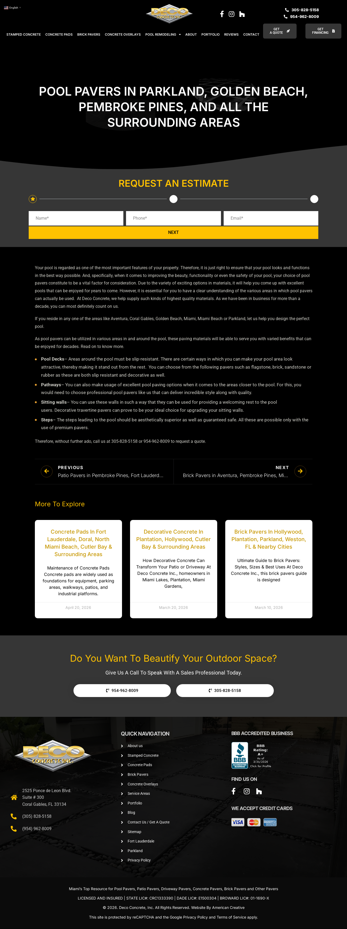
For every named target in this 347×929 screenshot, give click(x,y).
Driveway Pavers (176, 889)
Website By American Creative (218, 907)
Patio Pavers (148, 889)
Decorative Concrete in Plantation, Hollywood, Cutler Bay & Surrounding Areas (173, 539)
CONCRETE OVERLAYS (123, 34)
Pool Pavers (124, 889)
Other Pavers (266, 889)
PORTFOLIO (210, 34)
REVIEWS (231, 34)
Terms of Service (231, 917)
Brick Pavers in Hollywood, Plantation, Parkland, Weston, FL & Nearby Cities (268, 539)
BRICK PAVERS (88, 34)
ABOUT (191, 34)
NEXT (173, 233)
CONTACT (251, 34)
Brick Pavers (235, 889)
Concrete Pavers (207, 889)
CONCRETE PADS (59, 34)
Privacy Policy (195, 917)
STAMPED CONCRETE (23, 34)
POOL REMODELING (163, 35)
